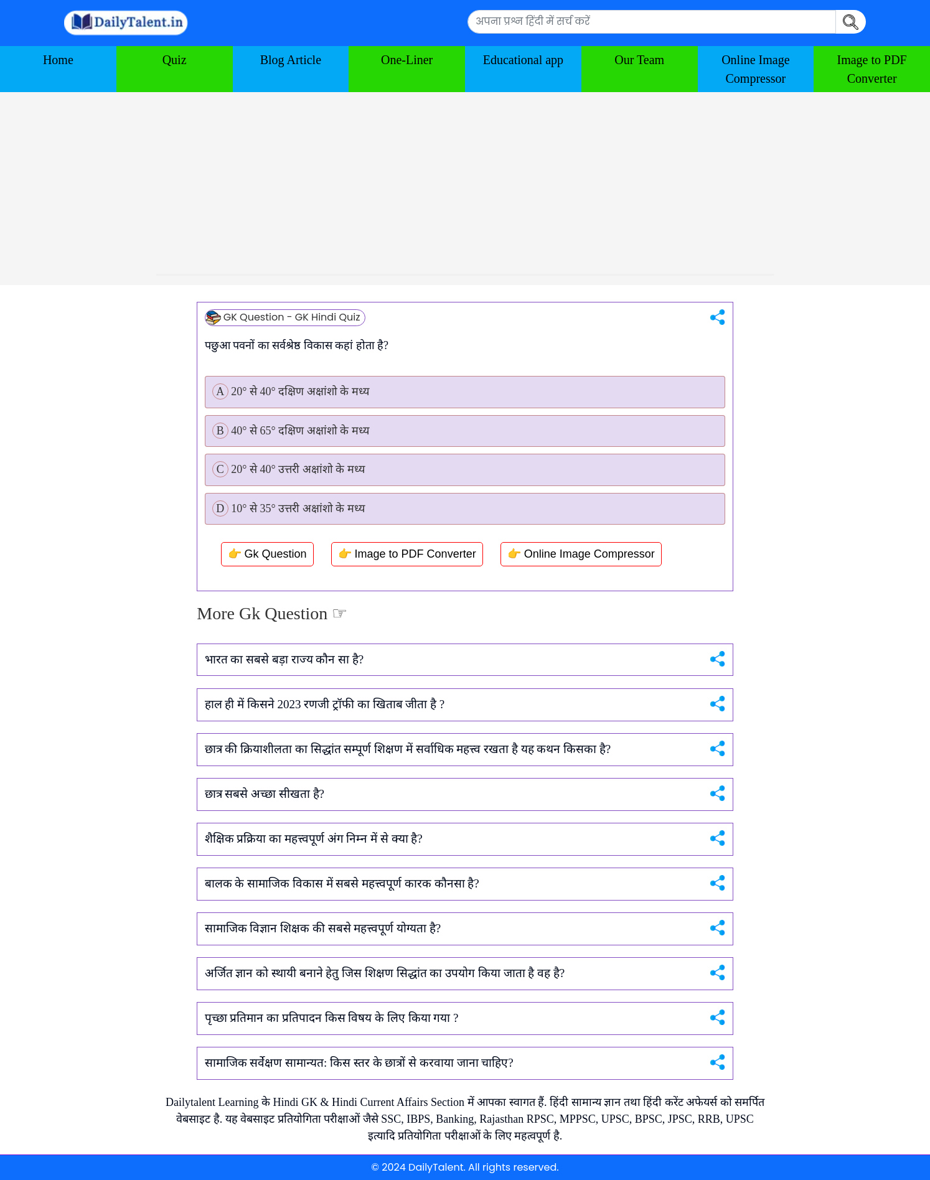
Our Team (639, 60)
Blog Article (290, 60)
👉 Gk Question (267, 554)
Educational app (523, 60)
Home (58, 60)
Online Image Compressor (755, 69)
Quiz (174, 60)
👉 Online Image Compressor (581, 554)
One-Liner (407, 60)
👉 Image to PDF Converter (407, 554)
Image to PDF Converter (872, 69)
